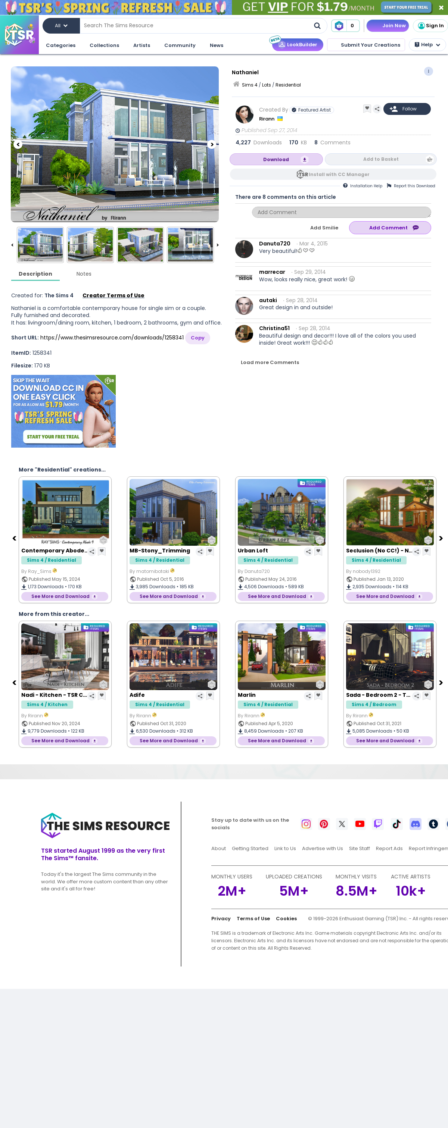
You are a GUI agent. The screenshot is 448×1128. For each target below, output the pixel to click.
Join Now (394, 25)
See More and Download (60, 596)
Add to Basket (381, 159)
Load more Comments (270, 362)
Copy (198, 337)
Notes (84, 274)
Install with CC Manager (339, 174)
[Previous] (17, 144)
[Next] (211, 144)
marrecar (272, 272)
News (216, 45)
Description (35, 274)
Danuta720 (274, 243)
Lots (266, 85)
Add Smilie (324, 227)
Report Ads (389, 848)
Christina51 (274, 328)
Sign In (430, 25)
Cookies (286, 918)
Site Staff (359, 848)
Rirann (267, 118)
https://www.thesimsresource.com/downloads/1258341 (112, 337)
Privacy (221, 918)
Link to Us (285, 848)
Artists (141, 45)
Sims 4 (250, 85)
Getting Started (250, 848)
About (218, 848)
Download (276, 159)
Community (180, 45)
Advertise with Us (322, 848)
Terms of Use (253, 918)
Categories (60, 45)
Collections (104, 45)
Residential (288, 85)
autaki (268, 300)
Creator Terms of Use (113, 295)
